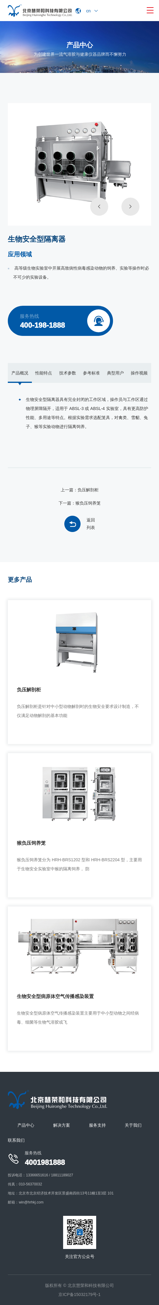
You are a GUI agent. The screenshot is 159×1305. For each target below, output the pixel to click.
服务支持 (97, 1125)
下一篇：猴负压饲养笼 (80, 503)
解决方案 (61, 1125)
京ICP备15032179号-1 (79, 1294)
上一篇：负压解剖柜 (80, 489)
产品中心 (25, 1125)
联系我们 (16, 1140)
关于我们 (133, 1125)
